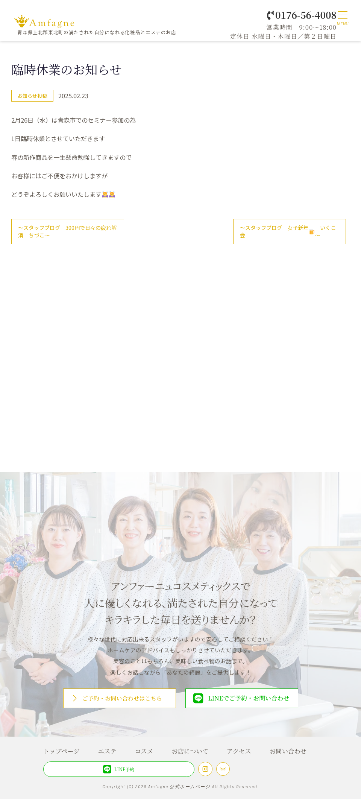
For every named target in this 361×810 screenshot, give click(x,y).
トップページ (61, 761)
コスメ (144, 761)
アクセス (239, 761)
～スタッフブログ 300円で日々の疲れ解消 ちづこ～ (66, 233)
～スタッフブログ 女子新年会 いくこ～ (287, 233)
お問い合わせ (288, 761)
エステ (107, 761)
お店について (189, 761)
